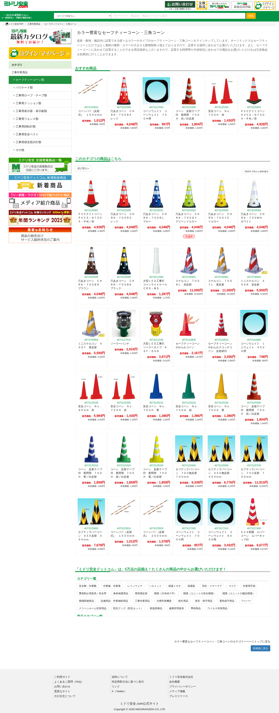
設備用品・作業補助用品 (114, 600)
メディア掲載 (177, 691)
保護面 (191, 585)
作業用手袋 (249, 585)
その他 (18, 149)
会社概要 (174, 681)
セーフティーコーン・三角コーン (60, 24)
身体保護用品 (120, 593)
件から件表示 (256, 171)
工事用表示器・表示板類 (29, 111)
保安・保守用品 (203, 600)
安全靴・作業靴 (87, 585)
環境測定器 (141, 593)
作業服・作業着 (112, 585)
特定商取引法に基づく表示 (128, 681)
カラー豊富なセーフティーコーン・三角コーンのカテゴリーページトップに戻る (222, 641)
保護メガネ (174, 585)
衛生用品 (183, 600)
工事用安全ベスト (25, 134)
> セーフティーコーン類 (28, 79)
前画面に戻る (260, 648)
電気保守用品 (226, 600)
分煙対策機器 (164, 600)
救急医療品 (156, 608)
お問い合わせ (62, 686)
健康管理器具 (176, 608)
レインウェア (134, 585)
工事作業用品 (33, 24)
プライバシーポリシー (182, 686)
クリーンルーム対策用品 (92, 608)
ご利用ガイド (62, 676)
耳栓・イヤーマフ (212, 585)
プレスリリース (178, 696)
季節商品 (196, 608)
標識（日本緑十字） (165, 593)
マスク (232, 585)
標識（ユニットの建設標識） (238, 593)
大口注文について (65, 696)
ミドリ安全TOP (14, 24)
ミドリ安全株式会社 (181, 676)
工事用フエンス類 (25, 118)
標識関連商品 (86, 600)
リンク (116, 686)
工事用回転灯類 (24, 126)
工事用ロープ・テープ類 (29, 95)
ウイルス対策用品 (217, 608)
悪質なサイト (62, 691)
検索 (250, 15)
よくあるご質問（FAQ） (69, 681)
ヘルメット (155, 585)
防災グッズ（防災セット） (128, 608)
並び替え (83, 168)
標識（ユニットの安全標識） (199, 593)
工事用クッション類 (26, 103)
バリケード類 (22, 87)
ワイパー (246, 600)
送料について (120, 676)
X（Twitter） (119, 691)
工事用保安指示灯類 (26, 142)
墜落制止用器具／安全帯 (92, 593)
